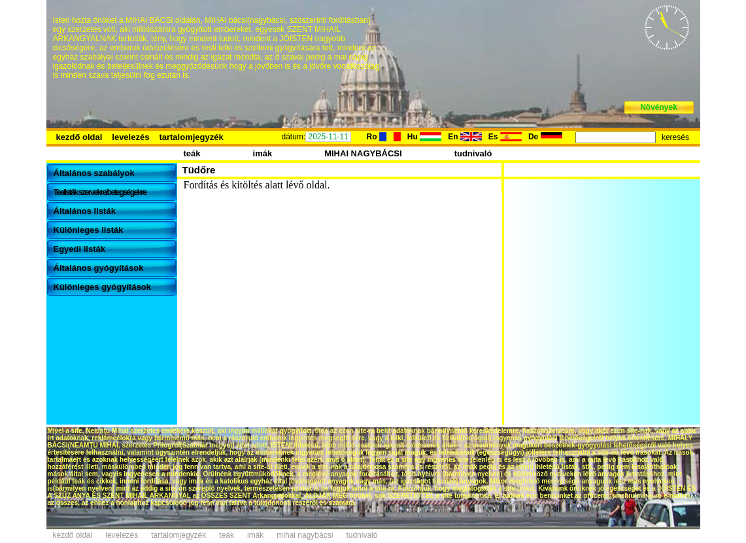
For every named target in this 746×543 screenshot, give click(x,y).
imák (263, 153)
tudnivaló (473, 153)
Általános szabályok (94, 173)
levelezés (130, 137)
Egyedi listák (79, 249)
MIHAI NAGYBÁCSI (362, 153)
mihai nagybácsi (305, 535)
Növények (658, 107)
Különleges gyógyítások (103, 287)
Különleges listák (89, 230)
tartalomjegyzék (191, 137)
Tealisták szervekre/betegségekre (100, 192)
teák (192, 153)
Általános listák (85, 211)
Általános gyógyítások (99, 268)
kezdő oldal (79, 137)
